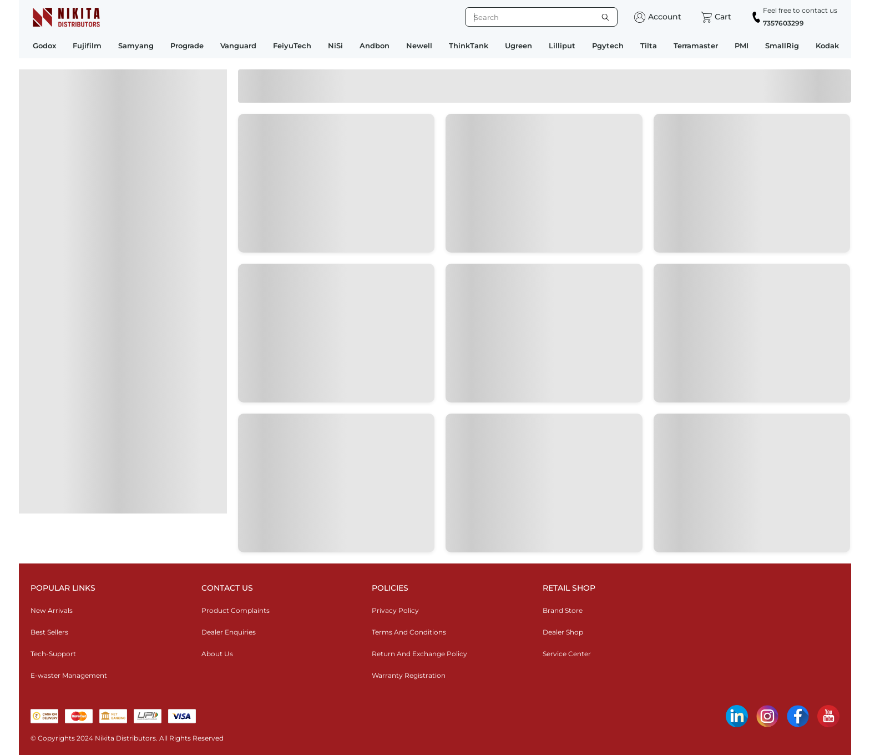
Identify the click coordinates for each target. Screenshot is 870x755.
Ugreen (518, 45)
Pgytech (608, 45)
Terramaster (696, 45)
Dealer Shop (563, 632)
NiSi (335, 45)
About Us (217, 654)
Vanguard (238, 45)
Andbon (375, 45)
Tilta (648, 45)
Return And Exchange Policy (419, 654)
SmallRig (782, 45)
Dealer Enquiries (228, 632)
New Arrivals (52, 610)
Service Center (567, 654)
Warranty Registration (409, 675)
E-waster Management (69, 675)
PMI (741, 45)
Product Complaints (235, 610)
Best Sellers (49, 632)
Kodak (827, 45)
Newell (419, 45)
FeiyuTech (292, 45)
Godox (44, 45)
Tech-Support (53, 654)
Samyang (136, 45)
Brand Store (563, 610)
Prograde (187, 45)
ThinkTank (468, 45)
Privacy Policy (395, 610)
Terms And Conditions (409, 632)
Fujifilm (87, 45)
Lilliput (562, 45)
